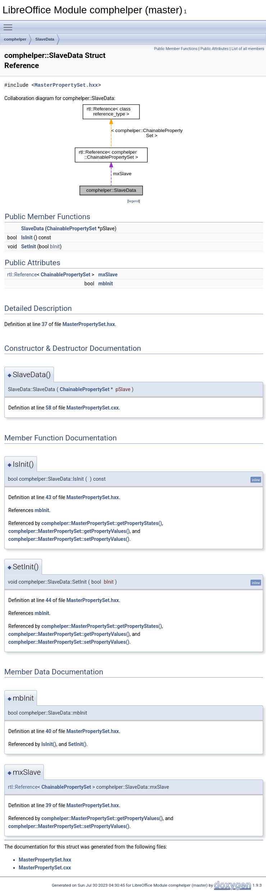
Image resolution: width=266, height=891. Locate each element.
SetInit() (77, 744)
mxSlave (108, 274)
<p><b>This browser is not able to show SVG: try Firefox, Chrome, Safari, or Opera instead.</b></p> (133, 149)
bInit (55, 246)
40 (48, 731)
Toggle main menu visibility (10, 24)
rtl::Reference (22, 274)
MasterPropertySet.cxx (92, 408)
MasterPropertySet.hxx (66, 85)
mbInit (105, 283)
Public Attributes (214, 48)
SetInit (28, 246)
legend (133, 201)
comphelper (15, 39)
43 (48, 497)
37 (44, 324)
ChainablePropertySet (71, 228)
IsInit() (48, 744)
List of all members (247, 48)
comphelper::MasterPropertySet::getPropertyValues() (69, 531)
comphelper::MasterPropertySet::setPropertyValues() (68, 539)
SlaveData (44, 39)
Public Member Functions (176, 48)
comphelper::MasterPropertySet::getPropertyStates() (101, 523)
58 (48, 408)
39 (48, 805)
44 (48, 600)
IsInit (27, 237)
